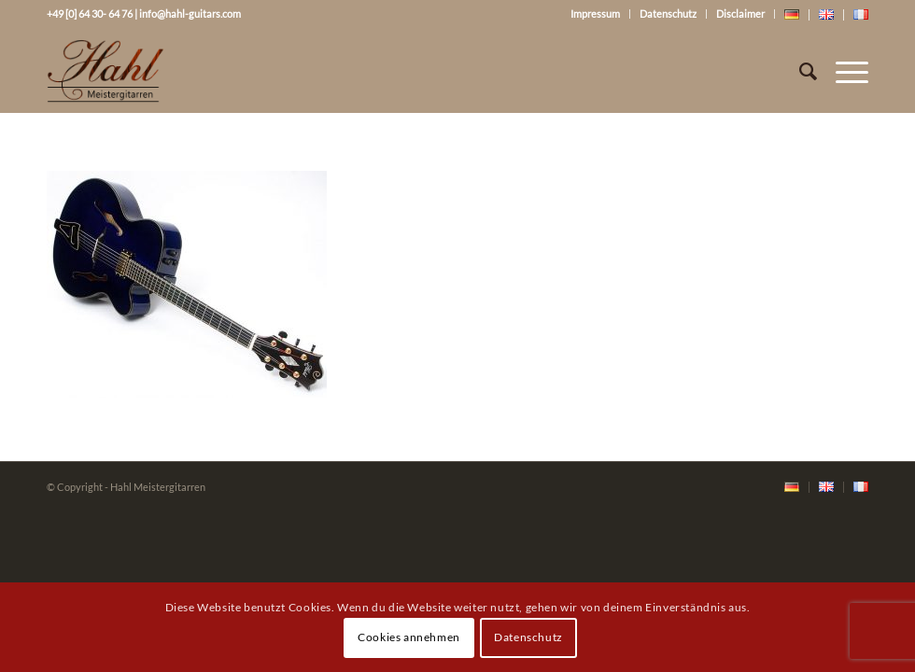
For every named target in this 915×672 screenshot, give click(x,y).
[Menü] (842, 71)
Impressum (595, 13)
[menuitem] (791, 488)
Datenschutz (668, 13)
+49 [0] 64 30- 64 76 (90, 13)
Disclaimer (740, 13)
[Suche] (799, 71)
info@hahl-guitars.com (190, 13)
